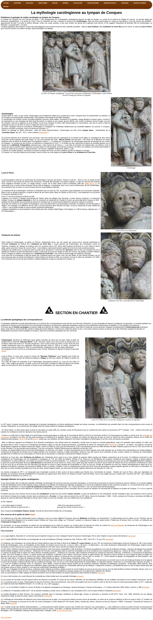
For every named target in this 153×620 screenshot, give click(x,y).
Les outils (29, 3)
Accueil (6, 3)
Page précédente (7, 531)
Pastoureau (43, 132)
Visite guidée (42, 3)
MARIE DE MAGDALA (110, 3)
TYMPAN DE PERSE (93, 3)
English (55, 3)
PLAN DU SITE (78, 3)
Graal (32, 514)
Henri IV (22, 439)
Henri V (35, 439)
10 (23, 522)
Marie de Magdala (117, 525)
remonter (132, 536)
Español (65, 3)
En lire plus (61, 610)
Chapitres (17, 3)
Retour (5, 6)
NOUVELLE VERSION (139, 3)
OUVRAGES (124, 3)
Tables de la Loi (91, 183)
